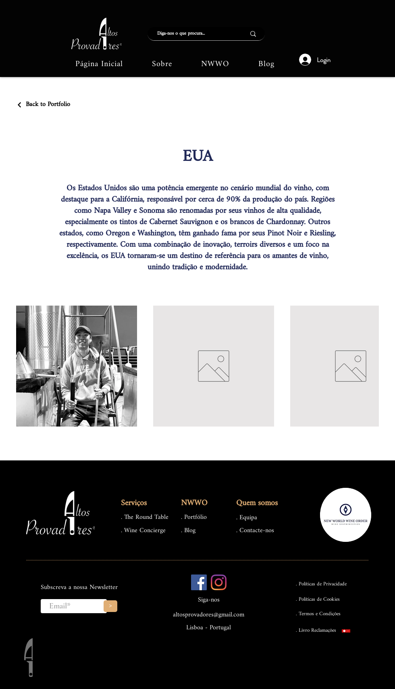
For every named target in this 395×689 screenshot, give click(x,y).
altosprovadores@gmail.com (208, 615)
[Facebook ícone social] (199, 582)
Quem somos (257, 503)
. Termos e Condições (318, 613)
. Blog (188, 530)
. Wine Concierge (143, 530)
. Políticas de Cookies (318, 599)
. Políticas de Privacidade (321, 584)
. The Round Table (144, 517)
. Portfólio (194, 517)
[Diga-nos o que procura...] (191, 33)
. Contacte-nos (255, 530)
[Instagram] (219, 582)
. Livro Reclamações (316, 630)
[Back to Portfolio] (43, 104)
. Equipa (246, 518)
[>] (110, 606)
